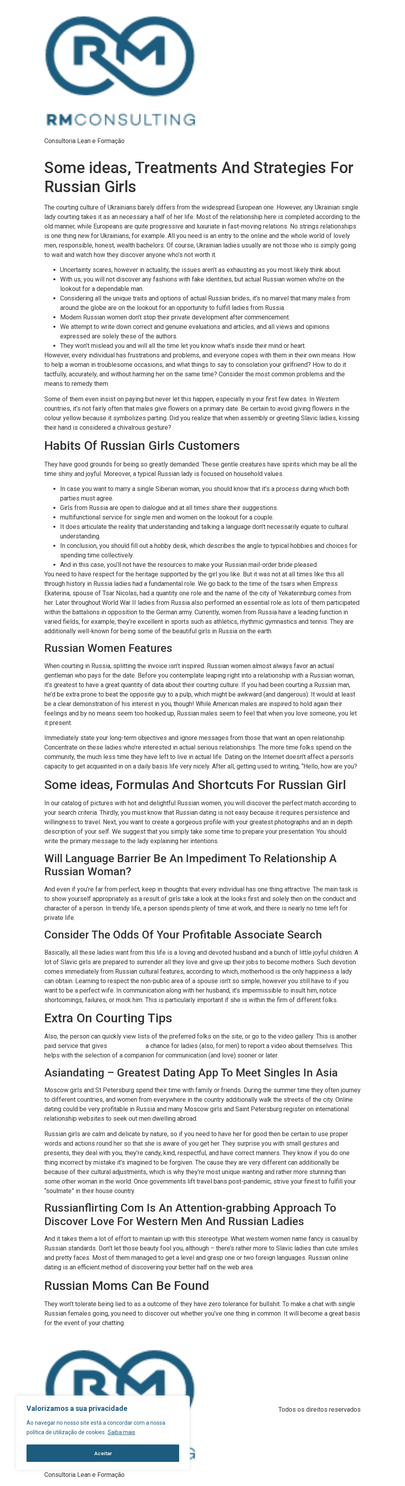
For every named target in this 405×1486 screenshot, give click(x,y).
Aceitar (103, 1453)
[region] (103, 1433)
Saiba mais (121, 1433)
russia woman (126, 1046)
